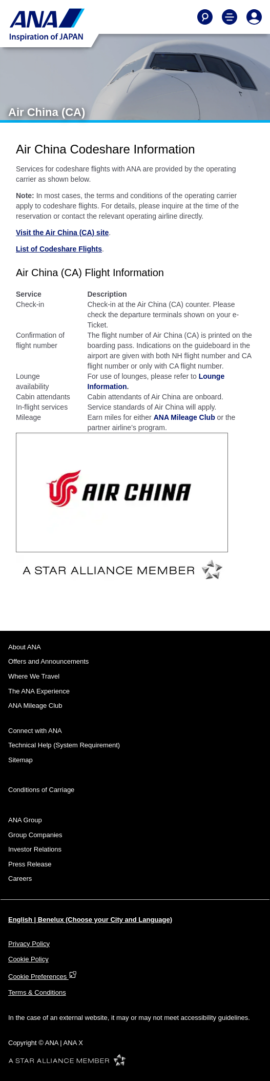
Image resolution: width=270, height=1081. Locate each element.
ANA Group (25, 820)
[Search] (205, 17)
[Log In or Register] (254, 17)
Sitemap (20, 760)
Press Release (30, 864)
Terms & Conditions (37, 992)
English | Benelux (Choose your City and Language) (90, 919)
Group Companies (35, 835)
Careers (20, 878)
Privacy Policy (29, 944)
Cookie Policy (28, 959)
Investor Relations (34, 849)
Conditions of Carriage (41, 790)
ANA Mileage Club (184, 417)
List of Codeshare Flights (59, 249)
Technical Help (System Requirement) (64, 745)
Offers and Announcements (48, 661)
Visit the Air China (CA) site (62, 232)
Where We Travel (33, 676)
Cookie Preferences (42, 976)
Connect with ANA (35, 731)
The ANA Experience (39, 691)
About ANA (24, 647)
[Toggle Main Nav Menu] (229, 17)
